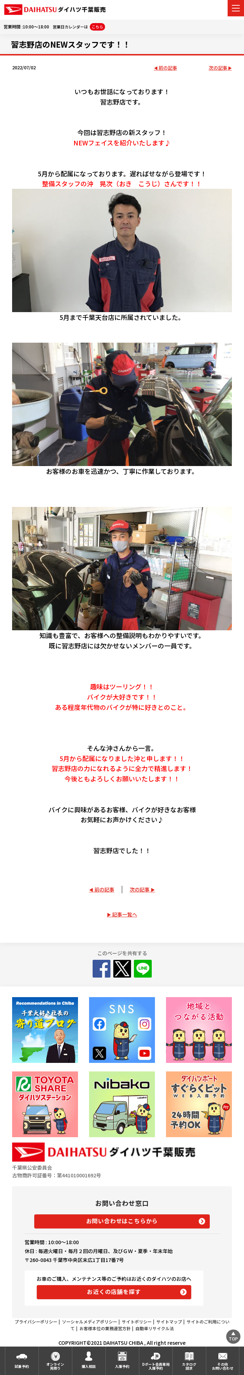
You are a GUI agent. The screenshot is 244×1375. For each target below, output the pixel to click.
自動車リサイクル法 (154, 1328)
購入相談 (89, 1366)
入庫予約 (122, 1366)
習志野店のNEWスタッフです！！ (70, 44)
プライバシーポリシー (36, 1321)
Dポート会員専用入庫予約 (156, 1366)
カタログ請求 (189, 1366)
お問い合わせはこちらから (122, 1220)
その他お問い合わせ (222, 1366)
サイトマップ (169, 1321)
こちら (97, 27)
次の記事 (218, 68)
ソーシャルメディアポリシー (89, 1321)
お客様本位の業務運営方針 (105, 1328)
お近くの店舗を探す (114, 1291)
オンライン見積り (55, 1366)
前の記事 (168, 68)
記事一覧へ (124, 914)
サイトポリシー (137, 1321)
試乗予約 (22, 1366)
